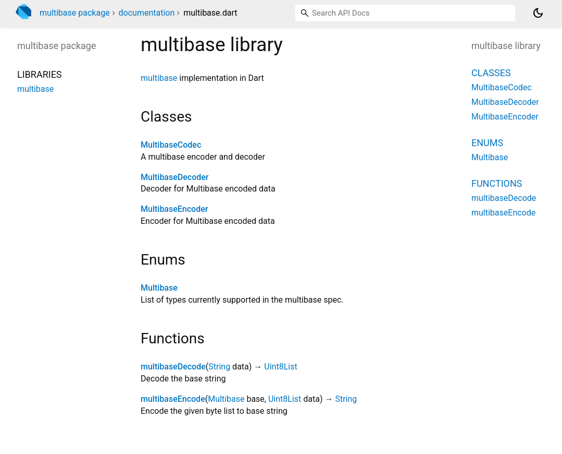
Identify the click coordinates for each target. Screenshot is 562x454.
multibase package (75, 13)
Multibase (159, 288)
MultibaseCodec (171, 145)
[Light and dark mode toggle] (538, 13)
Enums (487, 142)
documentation (147, 13)
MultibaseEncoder (174, 209)
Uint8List (280, 367)
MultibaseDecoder (174, 177)
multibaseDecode (173, 367)
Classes (491, 72)
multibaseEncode (173, 399)
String (219, 367)
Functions (496, 183)
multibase (159, 78)
